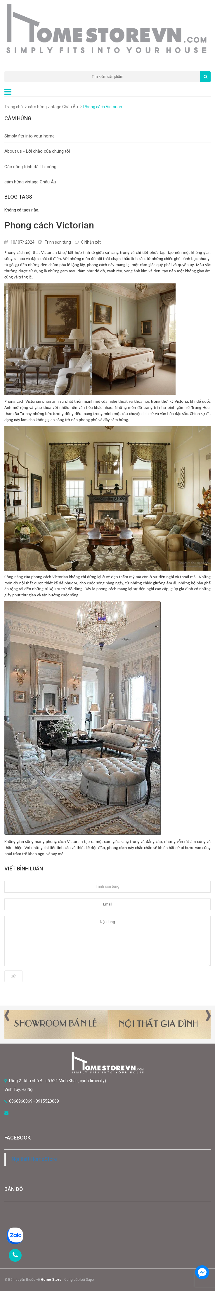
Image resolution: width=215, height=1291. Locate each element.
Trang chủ (13, 106)
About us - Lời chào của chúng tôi (37, 151)
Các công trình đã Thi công (30, 166)
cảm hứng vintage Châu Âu (53, 106)
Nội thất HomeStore (34, 1159)
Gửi (13, 976)
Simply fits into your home (29, 136)
